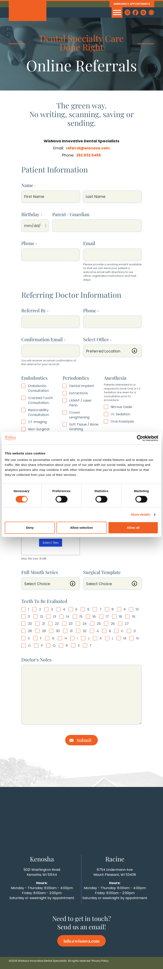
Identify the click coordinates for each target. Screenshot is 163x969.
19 (133, 616)
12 (41, 616)
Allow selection (81, 527)
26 (113, 624)
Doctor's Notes (36, 659)
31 (71, 631)
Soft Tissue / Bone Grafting (83, 427)
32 (85, 631)
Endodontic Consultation (38, 388)
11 (29, 616)
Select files (51, 543)
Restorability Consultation (38, 412)
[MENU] (117, 12)
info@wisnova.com (81, 941)
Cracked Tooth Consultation (40, 400)
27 (127, 624)
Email (89, 243)
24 (85, 624)
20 (30, 624)
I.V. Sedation (120, 414)
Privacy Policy (100, 961)
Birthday (31, 214)
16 (94, 616)
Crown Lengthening (79, 414)
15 (81, 616)
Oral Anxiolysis (122, 421)
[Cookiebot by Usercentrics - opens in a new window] (140, 438)
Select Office (97, 339)
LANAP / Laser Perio (80, 403)
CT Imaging (37, 422)
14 (67, 616)
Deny (30, 527)
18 (120, 616)
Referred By (34, 310)
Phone (29, 243)
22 (57, 624)
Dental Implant (81, 386)
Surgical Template (102, 572)
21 (43, 624)
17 (107, 616)
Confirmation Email (43, 339)
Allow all (133, 527)
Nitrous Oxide (121, 407)
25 (99, 624)
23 (71, 624)
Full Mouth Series (39, 572)
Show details (140, 514)
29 (44, 631)
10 (137, 609)
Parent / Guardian (70, 214)
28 (30, 631)
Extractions (78, 393)
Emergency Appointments (130, 4)
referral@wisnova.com (88, 148)
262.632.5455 (89, 155)
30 (58, 631)
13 (54, 616)
